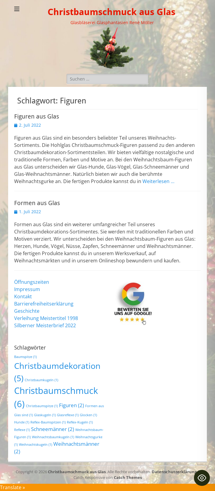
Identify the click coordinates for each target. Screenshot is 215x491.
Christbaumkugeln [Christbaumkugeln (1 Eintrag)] (41, 380)
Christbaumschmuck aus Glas (111, 12)
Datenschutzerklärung (174, 471)
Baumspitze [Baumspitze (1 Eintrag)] (25, 357)
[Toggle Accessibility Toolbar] (201, 477)
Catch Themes (128, 477)
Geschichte (26, 311)
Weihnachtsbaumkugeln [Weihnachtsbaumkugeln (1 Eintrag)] (53, 437)
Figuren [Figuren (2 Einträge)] (71, 405)
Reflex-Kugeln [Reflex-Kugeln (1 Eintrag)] (80, 422)
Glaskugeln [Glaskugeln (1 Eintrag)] (45, 415)
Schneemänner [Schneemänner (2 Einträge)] (52, 429)
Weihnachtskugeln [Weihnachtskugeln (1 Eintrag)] (35, 444)
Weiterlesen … (158, 181)
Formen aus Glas (37, 203)
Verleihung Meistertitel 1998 (46, 318)
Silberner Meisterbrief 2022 (45, 325)
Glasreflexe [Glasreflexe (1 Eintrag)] (68, 415)
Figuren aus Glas (36, 116)
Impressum (27, 289)
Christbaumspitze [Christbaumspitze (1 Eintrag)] (42, 406)
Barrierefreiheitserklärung (43, 303)
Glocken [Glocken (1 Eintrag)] (88, 415)
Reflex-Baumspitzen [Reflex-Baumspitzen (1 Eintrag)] (48, 422)
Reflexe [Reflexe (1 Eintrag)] (22, 430)
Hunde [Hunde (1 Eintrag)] (21, 422)
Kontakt (23, 296)
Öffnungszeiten (31, 282)
